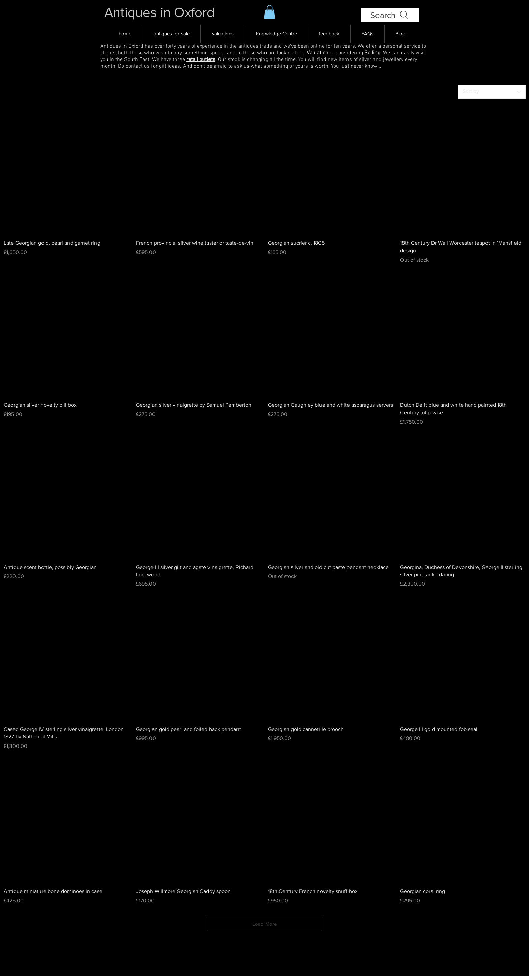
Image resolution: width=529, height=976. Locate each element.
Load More (264, 924)
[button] (269, 12)
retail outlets (200, 59)
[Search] (390, 15)
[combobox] (492, 92)
